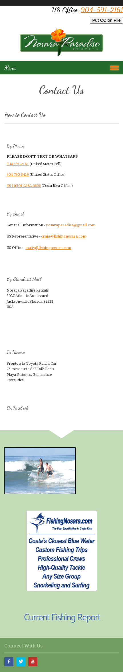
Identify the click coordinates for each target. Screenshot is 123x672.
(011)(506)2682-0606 (24, 186)
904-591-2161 (102, 9)
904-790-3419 (18, 174)
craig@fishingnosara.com (63, 236)
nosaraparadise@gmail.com (70, 225)
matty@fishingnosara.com (48, 248)
